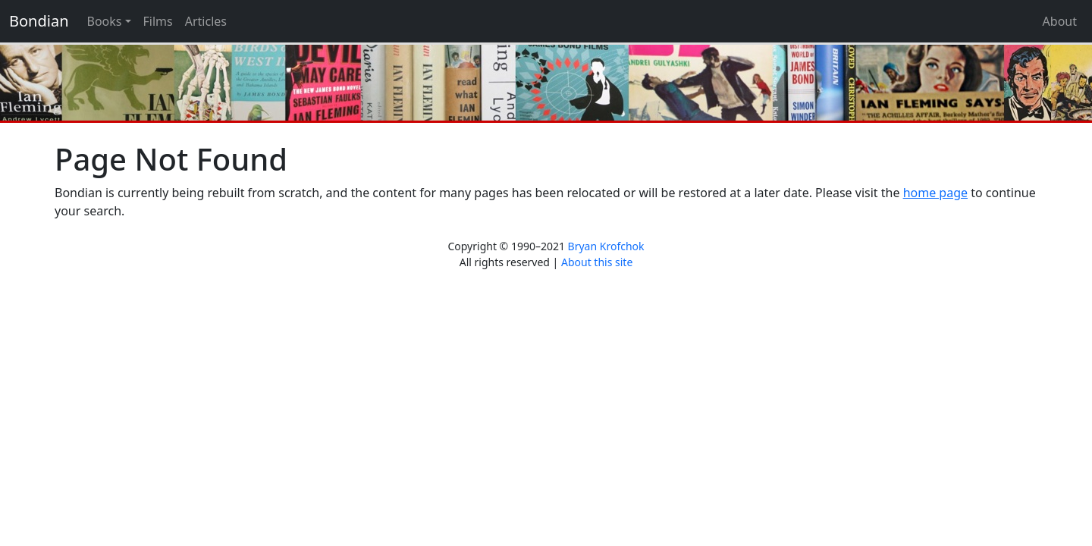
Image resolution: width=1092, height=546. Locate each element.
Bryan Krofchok (606, 246)
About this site (596, 262)
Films (158, 21)
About (1060, 21)
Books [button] (104, 21)
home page (935, 192)
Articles (206, 21)
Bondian (39, 21)
